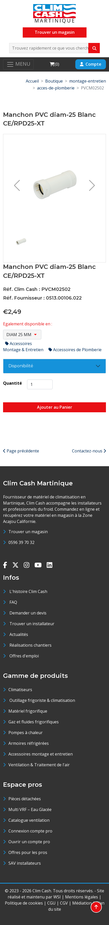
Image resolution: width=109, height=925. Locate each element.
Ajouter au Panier (54, 407)
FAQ (13, 602)
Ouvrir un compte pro (29, 841)
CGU (51, 903)
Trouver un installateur (31, 623)
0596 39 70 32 (21, 542)
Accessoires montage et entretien (40, 754)
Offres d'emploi (24, 656)
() (54, 64)
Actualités (18, 634)
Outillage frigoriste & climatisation (41, 700)
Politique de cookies (24, 903)
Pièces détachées (24, 799)
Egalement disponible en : (27, 324)
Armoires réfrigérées (28, 743)
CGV (64, 903)
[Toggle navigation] (18, 64)
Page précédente (21, 451)
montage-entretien (87, 81)
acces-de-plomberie (56, 88)
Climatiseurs (20, 689)
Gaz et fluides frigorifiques (33, 722)
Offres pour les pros (27, 852)
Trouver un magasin (55, 32)
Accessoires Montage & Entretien (23, 346)
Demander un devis (27, 613)
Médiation (82, 903)
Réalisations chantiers (30, 645)
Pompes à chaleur (25, 732)
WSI (57, 897)
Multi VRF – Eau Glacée (30, 809)
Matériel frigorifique (27, 711)
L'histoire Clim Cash (28, 591)
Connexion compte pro (30, 831)
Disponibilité (20, 365)
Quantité (12, 383)
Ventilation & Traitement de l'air (39, 765)
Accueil (32, 81)
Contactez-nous (89, 451)
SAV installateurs (24, 863)
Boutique (54, 81)
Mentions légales (81, 897)
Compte (90, 64)
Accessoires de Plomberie (75, 349)
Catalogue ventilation (29, 820)
